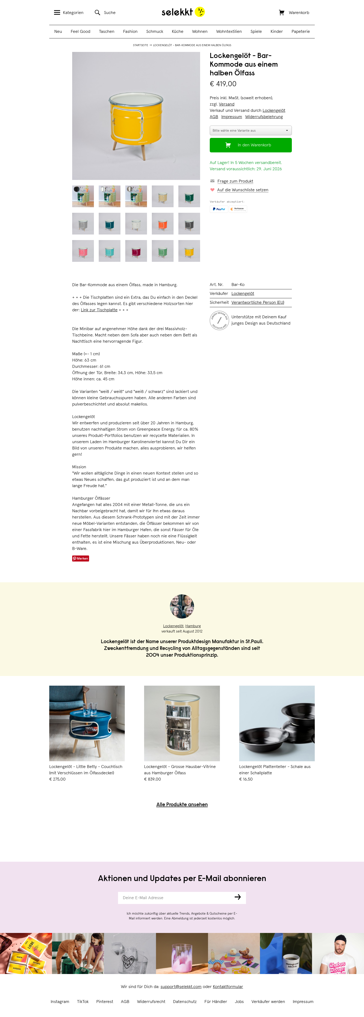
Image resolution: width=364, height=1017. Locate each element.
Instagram (60, 1002)
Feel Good (80, 31)
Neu (58, 31)
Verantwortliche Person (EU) (257, 302)
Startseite (140, 45)
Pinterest (104, 1002)
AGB (125, 1002)
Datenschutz (185, 1002)
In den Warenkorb (254, 145)
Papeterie (301, 31)
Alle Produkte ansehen (182, 805)
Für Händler (215, 1002)
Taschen (106, 31)
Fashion (130, 31)
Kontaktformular (228, 987)
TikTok (83, 1002)
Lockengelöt (274, 110)
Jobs (239, 1002)
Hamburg (193, 626)
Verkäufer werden (268, 1002)
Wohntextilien (229, 31)
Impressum (303, 1002)
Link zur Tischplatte (99, 310)
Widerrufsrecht (151, 1002)
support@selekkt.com (181, 987)
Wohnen (200, 31)
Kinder (277, 31)
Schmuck (154, 31)
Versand (226, 104)
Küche (177, 31)
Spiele (256, 31)
